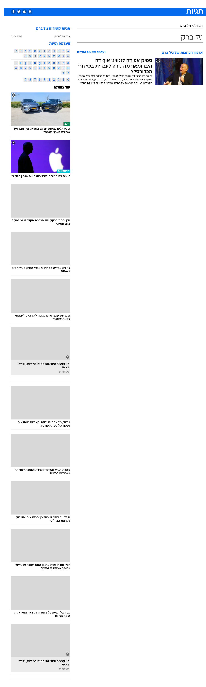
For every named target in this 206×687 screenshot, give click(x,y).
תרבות (141, 3)
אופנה (59, 3)
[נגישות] (5, 3)
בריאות (99, 3)
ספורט (153, 3)
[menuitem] (163, 4)
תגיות (195, 25)
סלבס (130, 3)
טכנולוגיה (72, 3)
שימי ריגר (12, 36)
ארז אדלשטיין (58, 36)
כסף (120, 3)
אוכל (110, 3)
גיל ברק (182, 25)
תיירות (86, 3)
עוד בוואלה (58, 87)
